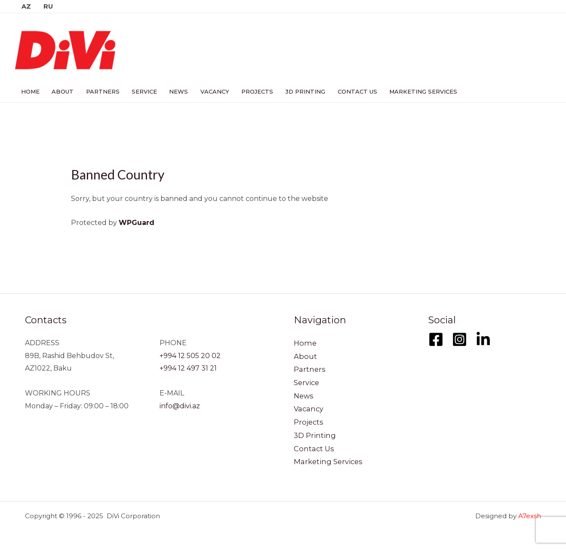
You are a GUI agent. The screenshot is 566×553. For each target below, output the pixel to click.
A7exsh (529, 516)
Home (30, 91)
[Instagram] (459, 339)
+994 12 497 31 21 (188, 368)
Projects (251, 91)
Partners (100, 91)
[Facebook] (435, 339)
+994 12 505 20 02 (190, 356)
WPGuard (136, 223)
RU (47, 6)
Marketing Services (414, 91)
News (174, 91)
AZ (26, 6)
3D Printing (298, 91)
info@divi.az (180, 406)
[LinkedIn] (483, 339)
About (61, 91)
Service (141, 91)
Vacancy (209, 91)
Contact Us (349, 91)
